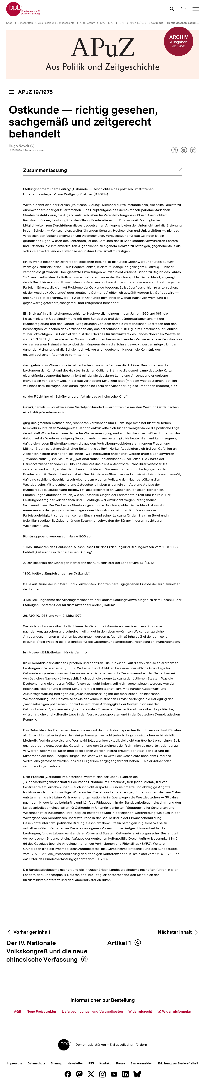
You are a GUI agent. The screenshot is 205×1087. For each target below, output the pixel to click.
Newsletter (75, 1063)
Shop (9, 22)
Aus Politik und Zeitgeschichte (56, 22)
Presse (120, 1063)
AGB (17, 1011)
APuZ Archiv (87, 22)
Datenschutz (36, 1063)
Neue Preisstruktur (41, 1011)
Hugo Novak (21, 146)
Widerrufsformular (174, 1011)
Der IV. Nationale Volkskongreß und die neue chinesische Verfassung (46, 951)
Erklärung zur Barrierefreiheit (178, 1063)
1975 (121, 22)
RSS (91, 1063)
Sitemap (56, 1063)
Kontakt (104, 1063)
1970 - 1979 (106, 22)
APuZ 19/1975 (137, 22)
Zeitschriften (25, 22)
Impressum (14, 1063)
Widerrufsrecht (140, 1011)
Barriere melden (142, 1063)
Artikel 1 (120, 943)
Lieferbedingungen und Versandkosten (92, 1011)
